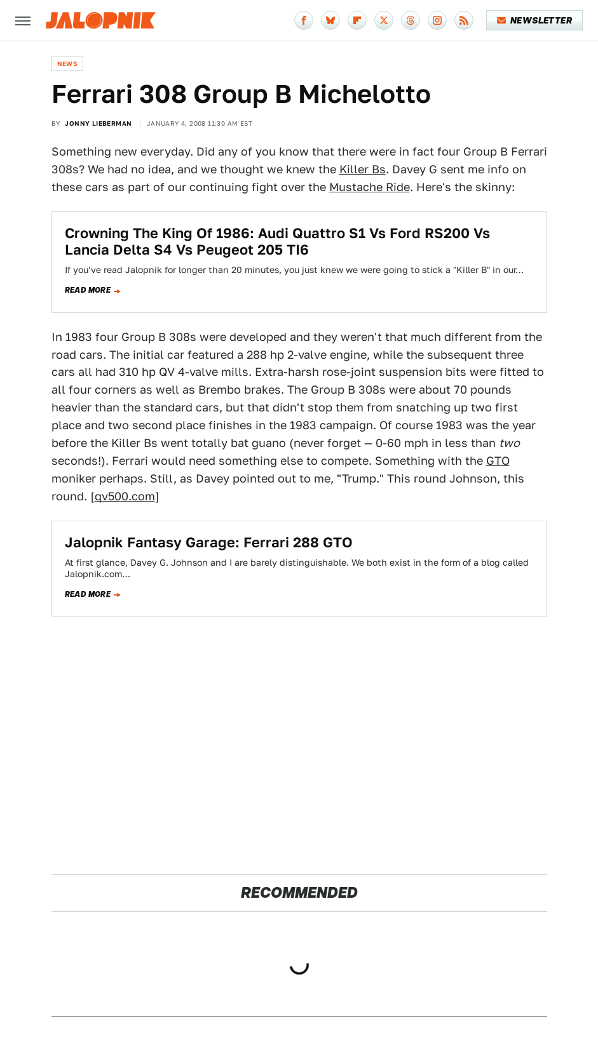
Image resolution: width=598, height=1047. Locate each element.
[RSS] (463, 20)
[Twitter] (383, 20)
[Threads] (410, 20)
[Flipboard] (357, 20)
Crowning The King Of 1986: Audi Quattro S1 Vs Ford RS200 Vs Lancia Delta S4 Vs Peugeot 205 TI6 (277, 241)
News (67, 63)
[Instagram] (437, 20)
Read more (88, 290)
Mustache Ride (369, 187)
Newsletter (535, 20)
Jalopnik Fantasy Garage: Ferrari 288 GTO (209, 542)
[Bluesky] (330, 20)
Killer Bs (362, 169)
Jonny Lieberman (98, 123)
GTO (498, 460)
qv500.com (125, 496)
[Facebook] (303, 20)
